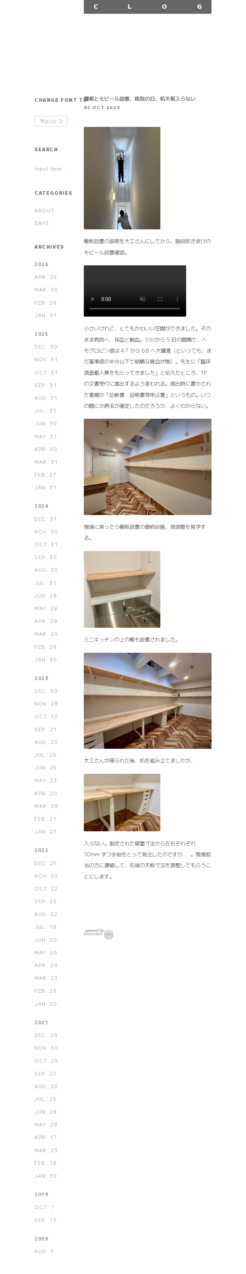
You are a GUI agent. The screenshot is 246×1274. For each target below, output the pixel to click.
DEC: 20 (45, 1035)
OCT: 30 (46, 716)
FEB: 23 (45, 990)
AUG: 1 (44, 1251)
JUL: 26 (45, 754)
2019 (41, 1194)
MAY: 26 (45, 952)
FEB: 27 (45, 474)
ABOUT (44, 210)
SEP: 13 (45, 1220)
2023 (41, 678)
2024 (41, 505)
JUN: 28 (45, 595)
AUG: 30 (45, 569)
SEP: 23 (45, 1073)
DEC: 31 (45, 518)
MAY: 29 (45, 608)
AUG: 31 (45, 397)
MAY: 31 (45, 436)
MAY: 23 (45, 780)
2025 (41, 333)
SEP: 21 (45, 729)
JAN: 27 (45, 831)
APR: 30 (45, 449)
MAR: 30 (46, 289)
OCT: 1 (44, 1206)
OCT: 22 (46, 888)
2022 (41, 850)
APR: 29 (45, 621)
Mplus (51, 121)
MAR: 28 (46, 806)
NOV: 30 (46, 531)
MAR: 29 (46, 633)
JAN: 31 (45, 315)
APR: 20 (45, 793)
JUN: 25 (45, 767)
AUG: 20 (45, 742)
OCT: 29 (46, 1060)
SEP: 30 (45, 557)
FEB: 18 (45, 1163)
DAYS (41, 223)
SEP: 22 (45, 901)
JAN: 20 (45, 1003)
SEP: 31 (45, 385)
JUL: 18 (45, 926)
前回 (150, 339)
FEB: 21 (45, 818)
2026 (41, 264)
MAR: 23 (46, 977)
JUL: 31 (45, 410)
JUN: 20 (45, 939)
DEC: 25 (45, 863)
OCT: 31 (46, 372)
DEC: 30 (45, 346)
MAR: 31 (46, 461)
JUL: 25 (45, 1099)
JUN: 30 (45, 423)
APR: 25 (45, 276)
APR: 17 (45, 1137)
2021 (41, 1022)
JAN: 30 (45, 659)
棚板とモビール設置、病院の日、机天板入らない (140, 98)
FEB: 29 (45, 302)
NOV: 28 (46, 703)
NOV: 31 (46, 359)
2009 (41, 1238)
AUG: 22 (45, 914)
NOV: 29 (46, 875)
